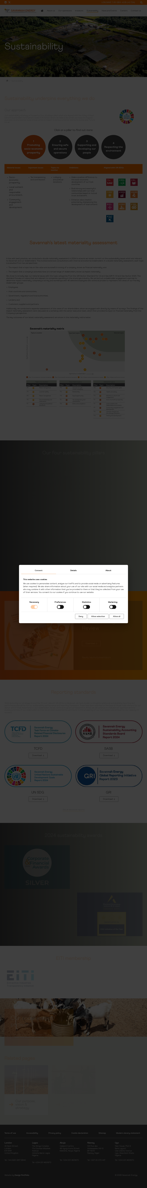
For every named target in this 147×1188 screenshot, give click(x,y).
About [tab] (108, 570)
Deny (81, 616)
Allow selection (98, 616)
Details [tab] (73, 570)
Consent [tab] (39, 570)
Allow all (116, 616)
